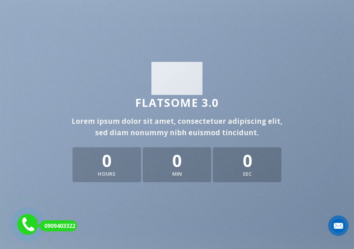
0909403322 (57, 226)
